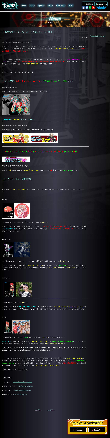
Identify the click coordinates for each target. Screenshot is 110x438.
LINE (90, 7)
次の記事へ (51, 410)
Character (60, 5)
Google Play (101, 3)
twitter (86, 7)
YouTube (93, 7)
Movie (32, 5)
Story (50, 5)
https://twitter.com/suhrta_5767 (22, 390)
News (24, 5)
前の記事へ (38, 410)
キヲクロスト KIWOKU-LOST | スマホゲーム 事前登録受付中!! (10, 5)
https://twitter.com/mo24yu (25, 386)
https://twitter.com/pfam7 (20, 394)
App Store (88, 3)
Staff (71, 5)
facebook (83, 7)
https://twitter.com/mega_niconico (22, 382)
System (41, 5)
